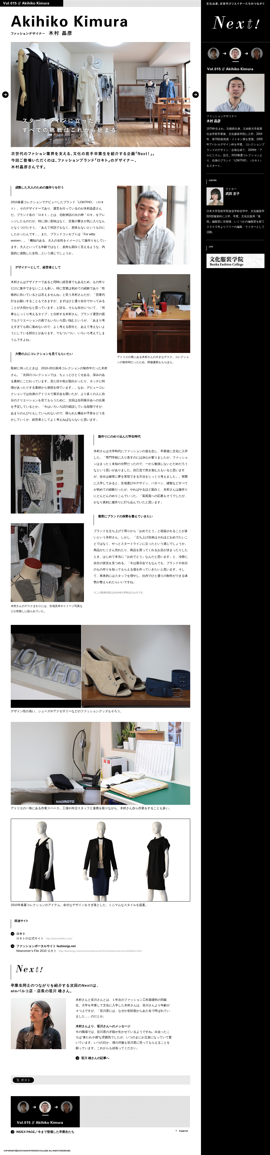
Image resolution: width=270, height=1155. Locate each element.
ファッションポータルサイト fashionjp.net (46, 946)
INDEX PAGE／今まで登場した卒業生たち (45, 1131)
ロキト (20, 933)
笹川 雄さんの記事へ (95, 1058)
